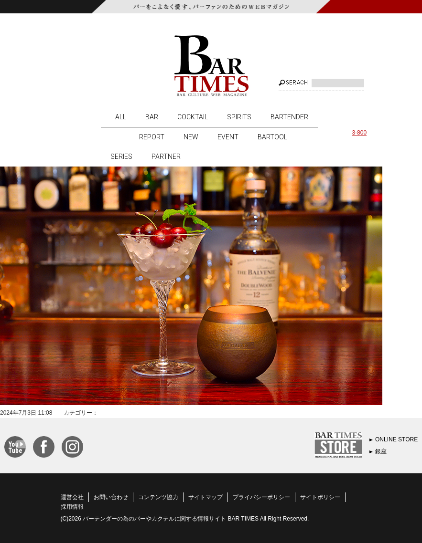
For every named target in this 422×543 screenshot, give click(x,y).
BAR (151, 117)
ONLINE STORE (396, 439)
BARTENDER (289, 117)
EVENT (227, 137)
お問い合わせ (111, 497)
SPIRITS (239, 117)
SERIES (121, 156)
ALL (120, 117)
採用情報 (72, 506)
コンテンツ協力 (158, 497)
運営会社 (72, 497)
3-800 (359, 132)
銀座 (381, 451)
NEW (191, 137)
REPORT (151, 137)
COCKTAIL (192, 117)
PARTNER (166, 156)
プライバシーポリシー (261, 497)
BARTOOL (272, 137)
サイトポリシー (320, 497)
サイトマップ (205, 497)
